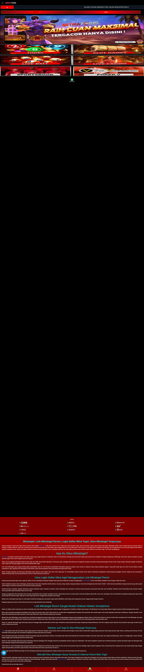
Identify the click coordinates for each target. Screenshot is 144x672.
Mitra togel (42, 545)
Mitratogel (4, 556)
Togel (3, 630)
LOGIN (106, 12)
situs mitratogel (62, 659)
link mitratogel (86, 580)
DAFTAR (36, 12)
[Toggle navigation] (2, 3)
